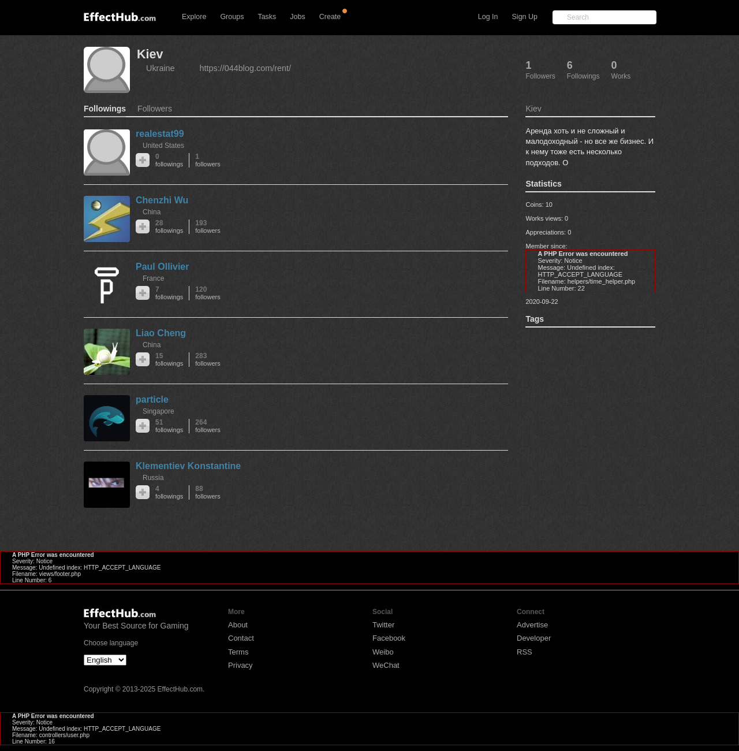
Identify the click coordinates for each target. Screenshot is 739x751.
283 (207, 359)
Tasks (266, 17)
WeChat (386, 665)
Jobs (297, 17)
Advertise (532, 624)
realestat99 (160, 134)
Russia (153, 478)
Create (330, 17)
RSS (524, 652)
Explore (194, 17)
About (238, 624)
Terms (238, 652)
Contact (241, 638)
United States (163, 146)
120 (207, 293)
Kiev (150, 54)
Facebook (388, 638)
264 (207, 426)
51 (169, 426)
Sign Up (525, 17)
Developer (534, 638)
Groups (232, 17)
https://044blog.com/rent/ (245, 68)
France (153, 278)
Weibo (383, 652)
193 (207, 227)
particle (152, 399)
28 (169, 227)
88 (207, 492)
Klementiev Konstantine (188, 466)
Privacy (240, 665)
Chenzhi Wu (162, 200)
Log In (488, 17)
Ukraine (160, 68)
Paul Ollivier (162, 267)
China (152, 212)
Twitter (383, 624)
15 (169, 359)
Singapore (158, 411)
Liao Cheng (161, 333)
